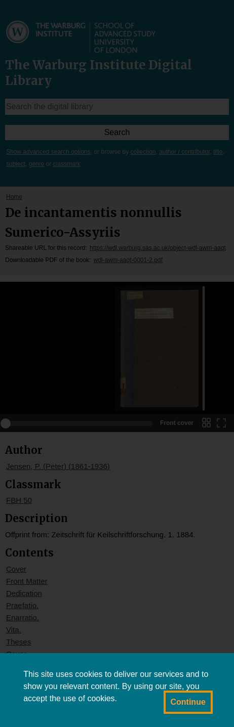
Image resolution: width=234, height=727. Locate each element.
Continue (188, 702)
